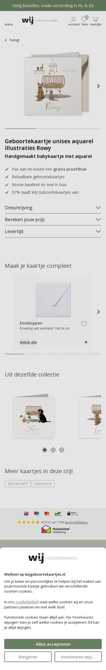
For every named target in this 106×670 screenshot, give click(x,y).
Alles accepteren (53, 644)
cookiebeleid (27, 601)
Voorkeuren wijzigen (80, 657)
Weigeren (27, 657)
